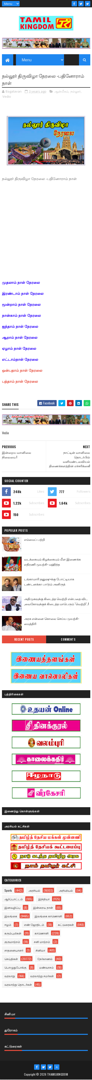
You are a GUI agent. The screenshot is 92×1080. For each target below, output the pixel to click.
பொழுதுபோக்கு (15, 967)
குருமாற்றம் (12, 942)
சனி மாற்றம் (42, 942)
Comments (68, 640)
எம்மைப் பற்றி (34, 539)
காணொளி (42, 933)
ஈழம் (7, 925)
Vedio (6, 97)
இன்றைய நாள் (43, 908)
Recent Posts (24, 640)
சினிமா (40, 950)
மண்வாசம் (46, 967)
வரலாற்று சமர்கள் (42, 976)
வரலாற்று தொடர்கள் (18, 985)
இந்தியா (44, 899)
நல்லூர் (75, 91)
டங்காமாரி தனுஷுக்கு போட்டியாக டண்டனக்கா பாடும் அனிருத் (49, 582)
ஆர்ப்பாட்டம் (13, 899)
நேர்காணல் (45, 959)
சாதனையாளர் (13, 950)
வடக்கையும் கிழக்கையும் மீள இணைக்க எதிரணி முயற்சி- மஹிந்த (52, 562)
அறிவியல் (66, 891)
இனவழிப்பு (12, 908)
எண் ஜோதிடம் (34, 925)
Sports (8, 891)
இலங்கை (10, 916)
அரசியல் (34, 891)
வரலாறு (9, 976)
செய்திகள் (11, 959)
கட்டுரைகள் (66, 925)
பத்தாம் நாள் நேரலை (20, 381)
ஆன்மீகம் (61, 91)
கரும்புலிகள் (12, 933)
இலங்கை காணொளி (48, 916)
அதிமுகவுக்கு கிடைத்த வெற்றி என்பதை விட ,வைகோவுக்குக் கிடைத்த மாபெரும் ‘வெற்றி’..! (56, 601)
